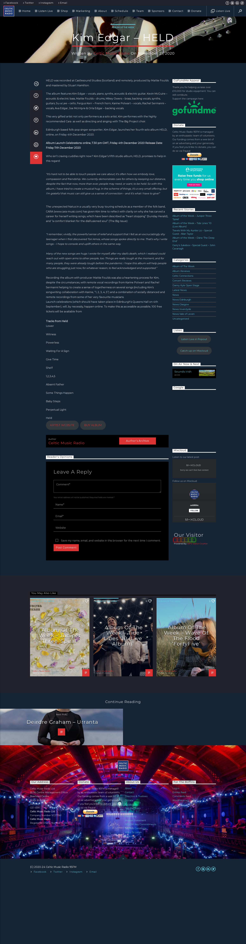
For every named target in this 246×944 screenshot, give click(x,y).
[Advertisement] (196, 480)
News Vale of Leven (183, 378)
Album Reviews (181, 335)
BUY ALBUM (93, 489)
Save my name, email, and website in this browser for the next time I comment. (111, 604)
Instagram (45, 2)
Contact (177, 11)
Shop (64, 11)
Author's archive (137, 504)
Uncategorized (180, 382)
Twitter (28, 2)
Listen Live (45, 11)
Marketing (83, 11)
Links (128, 876)
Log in (175, 852)
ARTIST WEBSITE (62, 489)
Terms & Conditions (135, 892)
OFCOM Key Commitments (140, 888)
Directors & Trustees (136, 860)
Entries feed (179, 856)
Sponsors (158, 11)
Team (140, 11)
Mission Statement (135, 884)
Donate (196, 11)
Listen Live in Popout (194, 403)
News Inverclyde (181, 373)
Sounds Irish (183, 435)
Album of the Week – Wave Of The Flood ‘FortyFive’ (186, 699)
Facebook (10, 2)
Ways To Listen (133, 896)
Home (26, 11)
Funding (129, 868)
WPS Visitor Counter (197, 608)
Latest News (179, 354)
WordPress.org (180, 864)
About (102, 11)
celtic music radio (112, 85)
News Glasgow (180, 368)
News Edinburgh (181, 363)
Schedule (121, 11)
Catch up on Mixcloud (194, 414)
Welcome (130, 900)
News (175, 359)
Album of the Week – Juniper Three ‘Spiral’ (60, 699)
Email (62, 2)
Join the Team (133, 872)
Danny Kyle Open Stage (185, 349)
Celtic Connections (182, 340)
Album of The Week (123, 59)
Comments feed (181, 860)
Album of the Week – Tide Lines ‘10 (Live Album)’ (123, 699)
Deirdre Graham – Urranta (62, 786)
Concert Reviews (181, 344)
